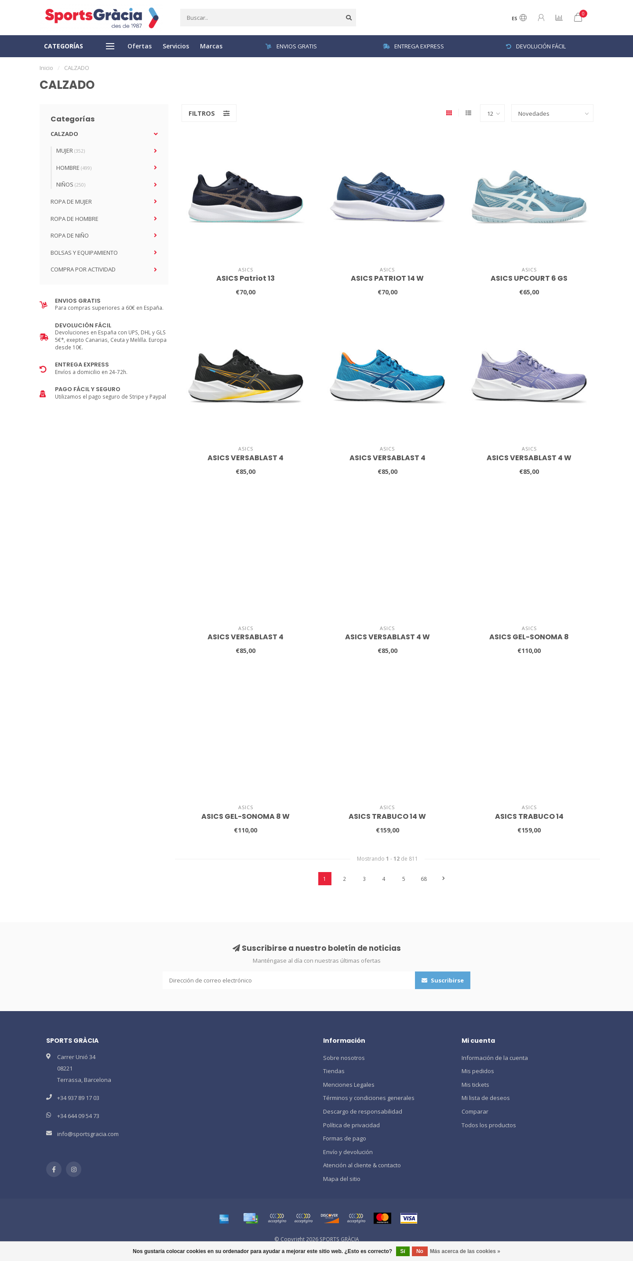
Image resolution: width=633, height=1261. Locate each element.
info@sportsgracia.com (88, 1134)
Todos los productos (489, 1125)
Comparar (475, 1111)
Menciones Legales (349, 1085)
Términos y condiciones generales (369, 1098)
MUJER (70, 150)
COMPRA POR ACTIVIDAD (83, 269)
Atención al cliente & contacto (362, 1165)
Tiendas (334, 1071)
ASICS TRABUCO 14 (529, 816)
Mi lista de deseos (486, 1098)
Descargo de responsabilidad (362, 1111)
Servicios (176, 46)
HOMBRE (73, 168)
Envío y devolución (348, 1152)
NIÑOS (70, 184)
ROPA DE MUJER (71, 201)
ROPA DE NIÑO (70, 235)
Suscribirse (443, 980)
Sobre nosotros (344, 1058)
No (419, 1251)
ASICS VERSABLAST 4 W (529, 458)
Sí (402, 1251)
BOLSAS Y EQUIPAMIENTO (84, 253)
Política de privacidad (351, 1125)
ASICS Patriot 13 (245, 278)
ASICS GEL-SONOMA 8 (529, 637)
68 (424, 878)
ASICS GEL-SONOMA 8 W (245, 816)
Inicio (46, 68)
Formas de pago (344, 1138)
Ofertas (139, 46)
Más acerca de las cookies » (465, 1251)
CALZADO (64, 134)
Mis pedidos (478, 1071)
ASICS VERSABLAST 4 (245, 458)
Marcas (211, 46)
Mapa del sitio (341, 1179)
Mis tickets (475, 1085)
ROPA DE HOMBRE (74, 219)
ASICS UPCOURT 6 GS (529, 278)
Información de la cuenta (495, 1058)
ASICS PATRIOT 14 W (387, 278)
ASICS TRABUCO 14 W (387, 816)
